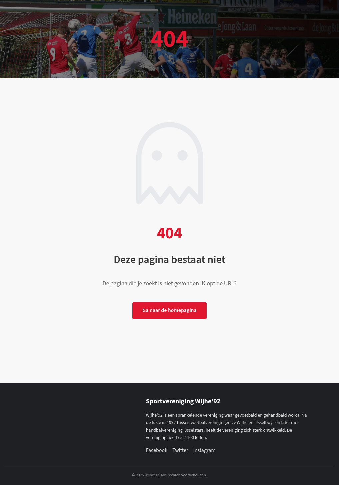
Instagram (204, 450)
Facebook (156, 450)
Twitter (180, 450)
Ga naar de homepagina (169, 310)
